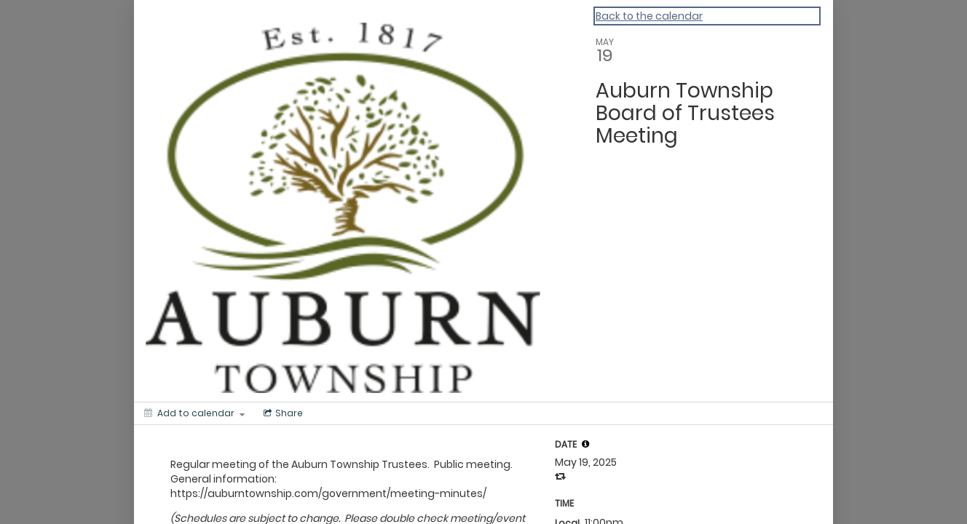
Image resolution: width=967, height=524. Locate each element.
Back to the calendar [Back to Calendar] (649, 16)
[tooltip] (585, 444)
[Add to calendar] (194, 413)
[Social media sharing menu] (282, 413)
